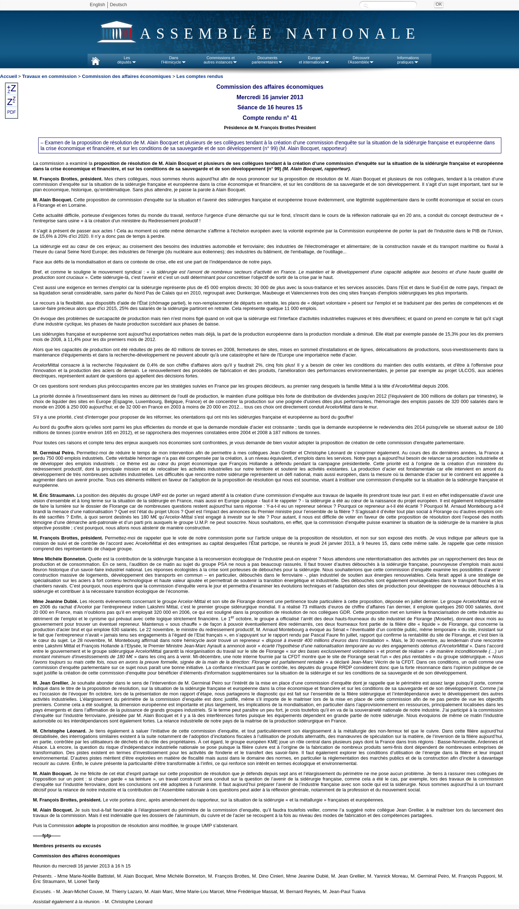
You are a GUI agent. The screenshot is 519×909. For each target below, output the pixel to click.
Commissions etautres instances (221, 60)
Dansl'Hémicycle (173, 60)
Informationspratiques (408, 60)
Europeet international (314, 60)
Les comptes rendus (200, 76)
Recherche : (366, 5)
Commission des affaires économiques (126, 76)
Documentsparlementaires (267, 60)
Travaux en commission (49, 76)
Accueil (8, 76)
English (97, 4)
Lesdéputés (126, 60)
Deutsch (118, 4)
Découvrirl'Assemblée (361, 60)
